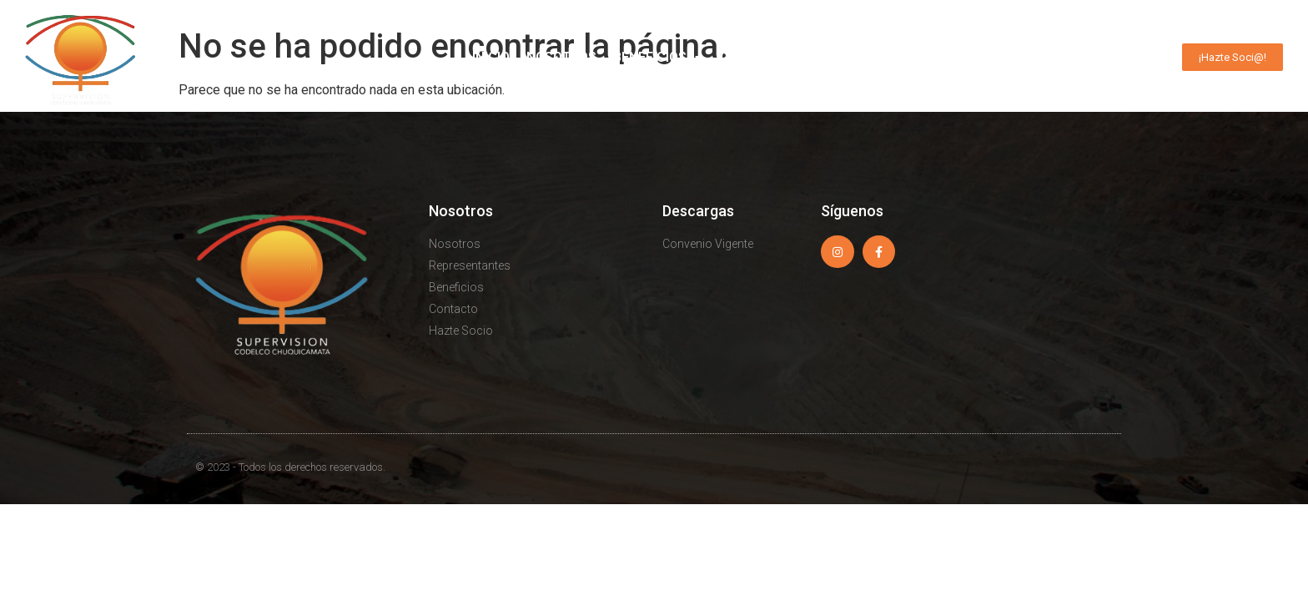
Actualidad (1019, 58)
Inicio (491, 57)
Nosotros (561, 57)
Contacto (1121, 57)
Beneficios (658, 58)
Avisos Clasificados (881, 57)
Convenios (756, 57)
